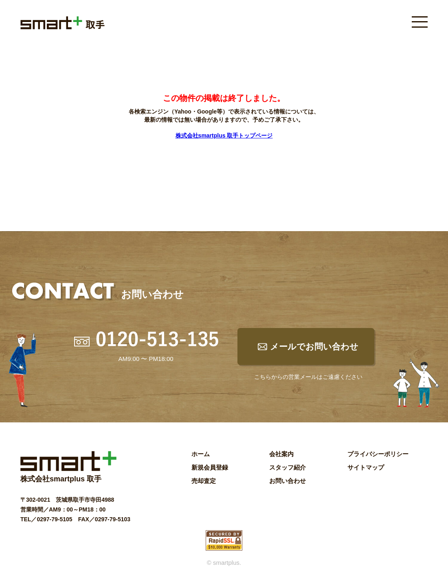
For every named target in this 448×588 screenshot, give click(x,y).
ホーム (200, 453)
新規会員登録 (209, 467)
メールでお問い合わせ (314, 346)
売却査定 (203, 480)
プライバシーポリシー (377, 453)
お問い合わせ (287, 480)
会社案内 (281, 453)
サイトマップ (365, 467)
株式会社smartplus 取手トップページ (224, 135)
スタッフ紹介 (287, 467)
